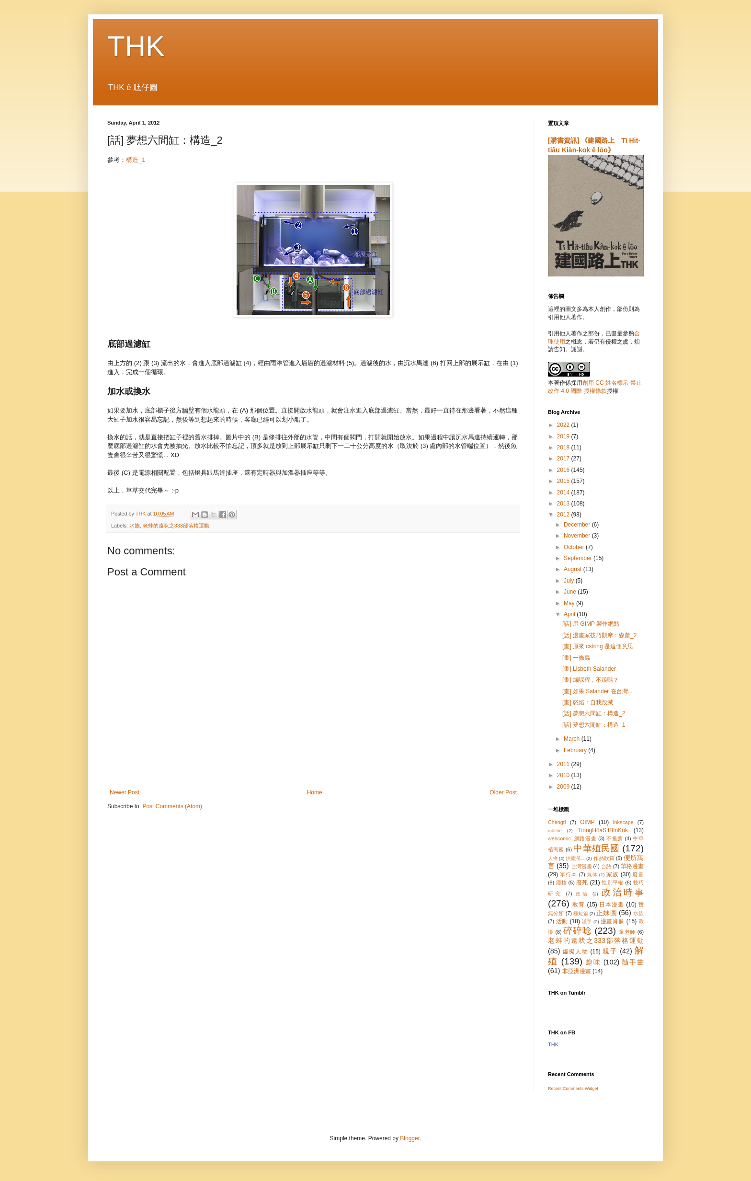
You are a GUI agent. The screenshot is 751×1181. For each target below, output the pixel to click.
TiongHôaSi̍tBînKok (603, 830)
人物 (553, 858)
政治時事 (623, 892)
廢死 (582, 882)
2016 (564, 470)
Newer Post (124, 792)
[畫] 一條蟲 (576, 657)
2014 (564, 492)
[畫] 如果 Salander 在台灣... (597, 691)
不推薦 (614, 838)
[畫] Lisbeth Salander (589, 668)
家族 (612, 874)
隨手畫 (633, 962)
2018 (564, 447)
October (575, 547)
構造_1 (136, 159)
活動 (562, 921)
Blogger (410, 1138)
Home (314, 792)
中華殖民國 (596, 848)
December (578, 524)
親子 (610, 951)
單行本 (568, 874)
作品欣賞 (603, 858)
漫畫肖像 (613, 921)
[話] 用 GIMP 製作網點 (590, 623)
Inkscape (623, 822)
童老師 (627, 932)
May (570, 603)
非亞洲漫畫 (576, 971)
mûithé (555, 830)
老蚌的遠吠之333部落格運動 (176, 525)
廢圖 (638, 874)
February (576, 750)
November (578, 535)
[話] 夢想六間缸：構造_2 (593, 713)
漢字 (587, 921)
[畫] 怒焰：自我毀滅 (587, 702)
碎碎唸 (577, 931)
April (570, 614)
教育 (578, 904)
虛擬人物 (575, 951)
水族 (134, 525)
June (571, 591)
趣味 (593, 962)
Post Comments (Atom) (172, 806)
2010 (564, 775)
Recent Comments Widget (573, 1088)
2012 (564, 514)
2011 (564, 764)
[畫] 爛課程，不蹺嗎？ (590, 679)
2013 (564, 503)
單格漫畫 (632, 866)
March (572, 738)
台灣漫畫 (581, 866)
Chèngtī (557, 822)
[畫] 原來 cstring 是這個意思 (597, 646)
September (578, 558)
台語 (606, 866)
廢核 (561, 882)
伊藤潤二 (575, 858)
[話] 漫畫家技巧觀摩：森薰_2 (599, 635)
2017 (564, 458)
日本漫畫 (611, 904)
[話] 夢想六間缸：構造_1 (593, 725)
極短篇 (580, 913)
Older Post (503, 792)
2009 (564, 786)
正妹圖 (606, 913)
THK (136, 46)
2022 (564, 425)
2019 (564, 436)
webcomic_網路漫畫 (572, 838)
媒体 (592, 874)
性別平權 (612, 882)
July (570, 580)
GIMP (587, 822)
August (573, 569)
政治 (582, 893)
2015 (564, 481)
